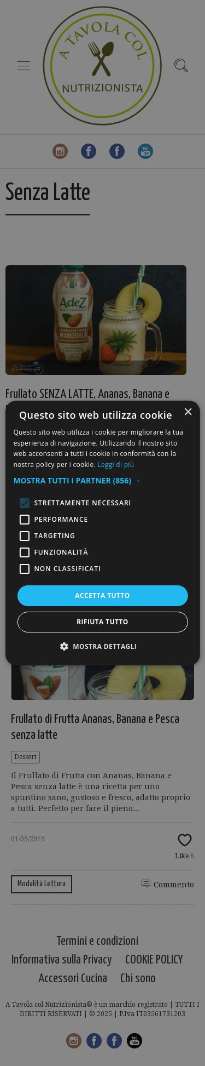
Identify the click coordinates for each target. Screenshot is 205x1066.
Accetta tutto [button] (102, 595)
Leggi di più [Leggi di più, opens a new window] (115, 464)
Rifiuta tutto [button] (102, 621)
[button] (102, 481)
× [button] (188, 412)
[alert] (102, 533)
